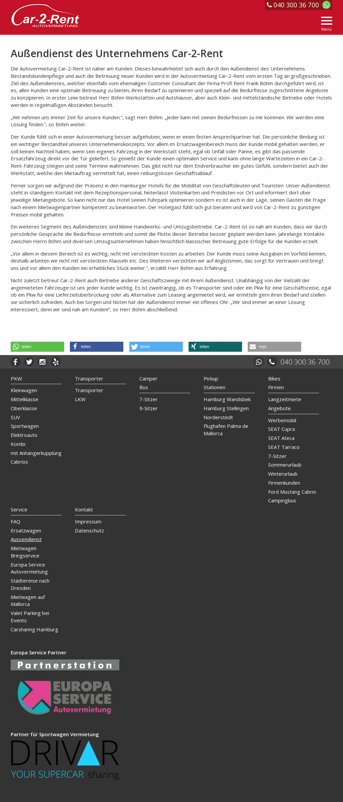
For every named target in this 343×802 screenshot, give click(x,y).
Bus (143, 387)
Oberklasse (24, 408)
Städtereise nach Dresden (30, 584)
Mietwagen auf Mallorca (28, 601)
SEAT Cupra (281, 429)
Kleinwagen (24, 390)
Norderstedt (218, 417)
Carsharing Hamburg (34, 629)
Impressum (88, 521)
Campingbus (282, 500)
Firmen (276, 387)
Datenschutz (89, 530)
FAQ (15, 521)
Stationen (214, 387)
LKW (80, 399)
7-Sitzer (148, 399)
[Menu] (326, 24)
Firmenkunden (284, 482)
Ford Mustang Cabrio (292, 491)
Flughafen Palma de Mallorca (226, 430)
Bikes (274, 378)
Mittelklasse (24, 399)
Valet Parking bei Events (30, 617)
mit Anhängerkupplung (36, 453)
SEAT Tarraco (284, 447)
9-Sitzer (148, 408)
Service (19, 509)
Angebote (279, 408)
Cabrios (19, 461)
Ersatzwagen (26, 530)
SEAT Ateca (281, 438)
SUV (15, 417)
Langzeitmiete (284, 399)
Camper (148, 378)
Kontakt (84, 509)
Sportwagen (25, 426)
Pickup (211, 378)
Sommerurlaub (285, 464)
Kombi (18, 444)
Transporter (89, 378)
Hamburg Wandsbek (227, 399)
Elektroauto (24, 435)
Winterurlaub (283, 473)
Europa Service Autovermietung (29, 568)
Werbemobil (282, 420)
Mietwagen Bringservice (25, 552)
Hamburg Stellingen (226, 408)
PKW (16, 378)
